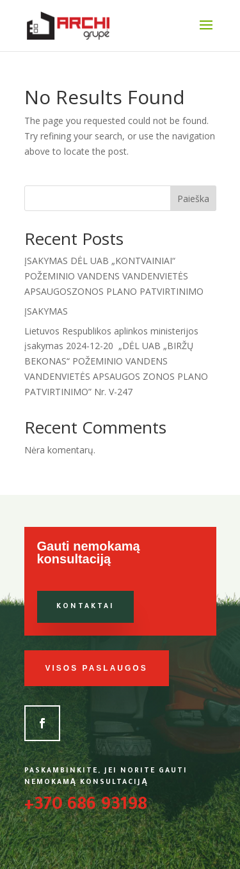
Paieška (193, 198)
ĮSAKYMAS (46, 311)
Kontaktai (85, 607)
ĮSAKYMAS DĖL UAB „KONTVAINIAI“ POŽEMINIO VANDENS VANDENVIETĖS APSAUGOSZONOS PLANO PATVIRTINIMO (114, 275)
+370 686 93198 (85, 806)
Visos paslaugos (96, 668)
